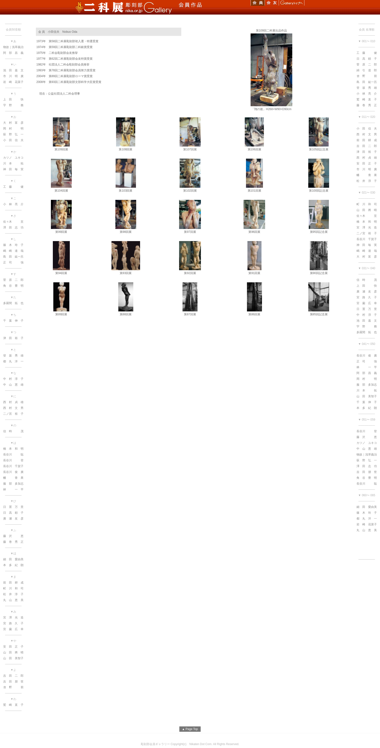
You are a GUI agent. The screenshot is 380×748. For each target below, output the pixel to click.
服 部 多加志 (366, 384)
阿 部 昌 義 (366, 373)
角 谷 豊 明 (366, 478)
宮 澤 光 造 (366, 227)
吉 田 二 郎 (366, 146)
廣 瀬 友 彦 (366, 291)
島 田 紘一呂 (366, 82)
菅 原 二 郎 (366, 64)
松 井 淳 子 (366, 181)
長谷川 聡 (366, 483)
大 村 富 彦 (366, 256)
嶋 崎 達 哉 (366, 250)
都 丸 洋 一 (366, 518)
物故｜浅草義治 (366, 454)
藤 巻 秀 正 (366, 105)
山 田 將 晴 (366, 210)
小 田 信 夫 (366, 128)
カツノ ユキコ (366, 443)
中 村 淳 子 (366, 315)
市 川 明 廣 (366, 169)
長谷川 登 (366, 431)
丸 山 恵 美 (366, 530)
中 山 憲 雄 (366, 448)
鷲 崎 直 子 (366, 99)
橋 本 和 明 (366, 221)
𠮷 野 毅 (366, 76)
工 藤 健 (366, 53)
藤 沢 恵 (366, 437)
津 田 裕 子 (366, 152)
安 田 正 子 (366, 163)
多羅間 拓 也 (366, 332)
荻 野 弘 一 (366, 460)
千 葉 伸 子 (366, 402)
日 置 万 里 (366, 309)
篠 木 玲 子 (366, 512)
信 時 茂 (366, 280)
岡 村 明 (366, 379)
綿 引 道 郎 (366, 70)
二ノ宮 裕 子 (366, 233)
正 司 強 (366, 361)
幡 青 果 (366, 175)
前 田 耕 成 (366, 140)
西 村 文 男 (366, 134)
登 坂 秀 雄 (366, 87)
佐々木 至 (366, 216)
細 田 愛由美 (366, 507)
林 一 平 (366, 367)
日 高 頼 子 (366, 58)
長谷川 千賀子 (366, 239)
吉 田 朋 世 (366, 472)
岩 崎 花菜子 (366, 524)
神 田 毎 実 (366, 245)
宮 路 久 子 (366, 297)
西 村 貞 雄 (366, 157)
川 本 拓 (366, 390)
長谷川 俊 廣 (366, 355)
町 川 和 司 (366, 204)
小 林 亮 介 (366, 93)
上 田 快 (366, 285)
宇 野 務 (366, 326)
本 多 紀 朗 (366, 408)
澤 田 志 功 (366, 466)
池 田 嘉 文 (366, 320)
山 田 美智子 (366, 396)
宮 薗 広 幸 (366, 303)
